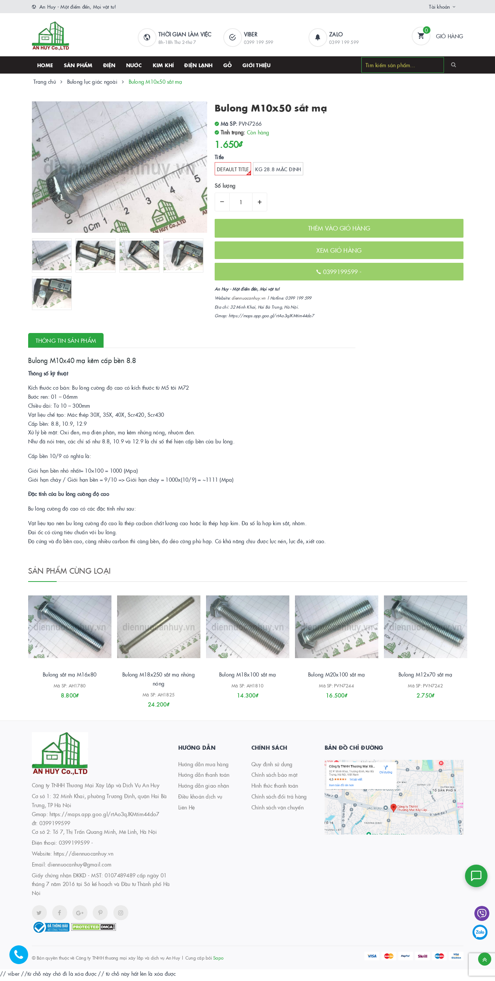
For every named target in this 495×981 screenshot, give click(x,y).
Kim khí (163, 65)
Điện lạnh (198, 65)
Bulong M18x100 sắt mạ (247, 677)
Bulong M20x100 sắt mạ (336, 677)
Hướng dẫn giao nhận (203, 788)
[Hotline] (22, 958)
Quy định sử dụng (272, 766)
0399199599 (341, 271)
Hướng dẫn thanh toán (204, 777)
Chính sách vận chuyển (277, 810)
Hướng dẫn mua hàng (203, 766)
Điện (109, 65)
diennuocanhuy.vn (248, 298)
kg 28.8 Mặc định (278, 169)
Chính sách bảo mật (274, 777)
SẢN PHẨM (78, 65)
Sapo (218, 960)
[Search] (453, 64)
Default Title (234, 170)
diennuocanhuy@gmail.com (79, 867)
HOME (45, 65)
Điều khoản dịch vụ (200, 799)
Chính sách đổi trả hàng (279, 799)
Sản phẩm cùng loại (69, 570)
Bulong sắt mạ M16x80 (69, 677)
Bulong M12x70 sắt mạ (425, 677)
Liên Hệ (186, 810)
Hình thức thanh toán (274, 788)
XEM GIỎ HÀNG (338, 250)
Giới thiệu (256, 65)
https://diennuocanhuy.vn (83, 856)
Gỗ (227, 65)
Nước (134, 65)
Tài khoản (439, 6)
